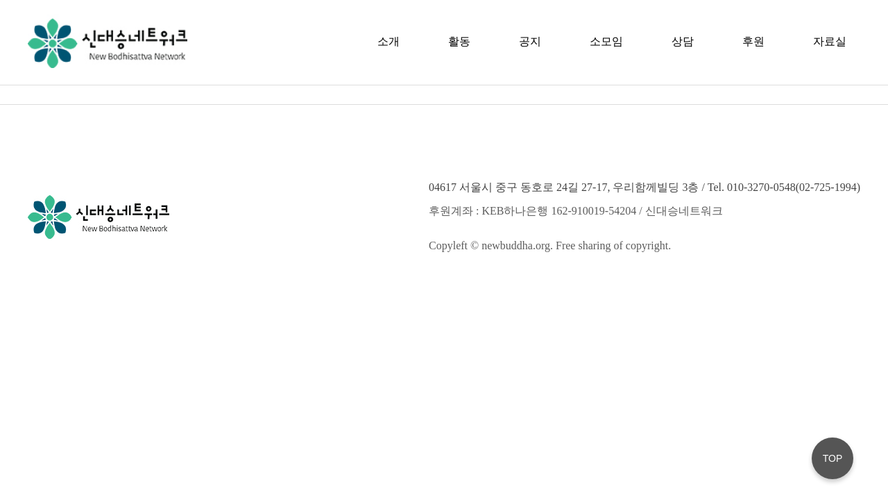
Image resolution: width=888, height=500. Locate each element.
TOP (833, 458)
